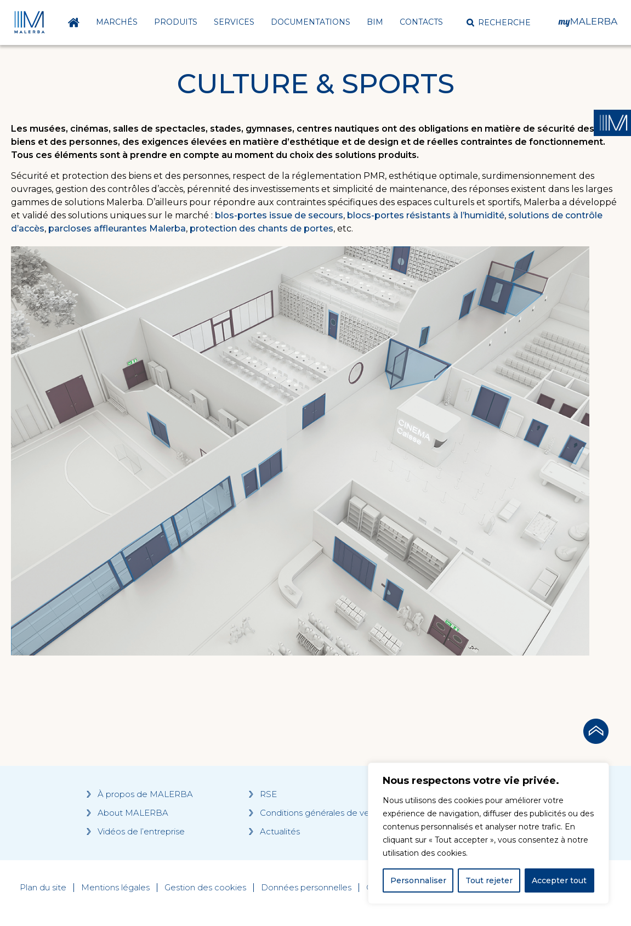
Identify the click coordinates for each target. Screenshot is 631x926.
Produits (175, 22)
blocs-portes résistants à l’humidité (425, 215)
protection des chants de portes (261, 228)
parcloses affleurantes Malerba (117, 228)
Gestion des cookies (205, 888)
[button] (499, 22)
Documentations (310, 22)
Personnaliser (418, 880)
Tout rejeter (489, 880)
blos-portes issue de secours (279, 215)
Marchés (117, 22)
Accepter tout (559, 880)
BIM (375, 22)
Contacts (421, 22)
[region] (488, 833)
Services (234, 22)
